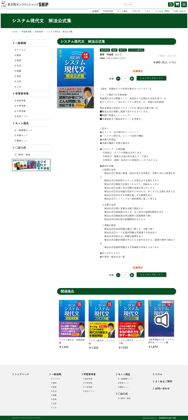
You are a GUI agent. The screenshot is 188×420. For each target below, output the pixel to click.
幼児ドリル (22, 116)
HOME (15, 31)
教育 (19, 60)
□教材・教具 (23, 154)
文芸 (19, 81)
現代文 (123, 50)
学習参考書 (108, 11)
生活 (19, 65)
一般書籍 (94, 11)
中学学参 (21, 105)
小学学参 (21, 111)
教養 (19, 70)
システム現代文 (136, 50)
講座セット (22, 140)
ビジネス (21, 50)
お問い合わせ (180, 11)
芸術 (19, 76)
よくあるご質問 (162, 11)
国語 (114, 50)
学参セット (22, 135)
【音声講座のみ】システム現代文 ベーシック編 (161, 341)
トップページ (21, 374)
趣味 (19, 55)
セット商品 (122, 11)
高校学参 (39, 31)
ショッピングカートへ (151, 78)
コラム (148, 11)
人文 (19, 86)
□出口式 (136, 11)
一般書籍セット (25, 130)
